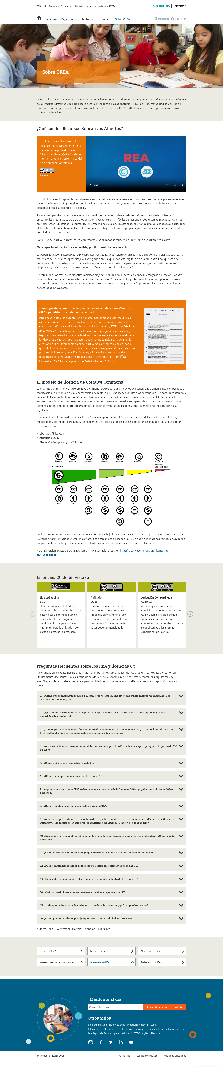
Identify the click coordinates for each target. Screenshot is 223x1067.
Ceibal (88, 361)
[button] (190, 613)
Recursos (51, 19)
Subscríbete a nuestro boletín (164, 1007)
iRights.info (103, 928)
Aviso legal (125, 1055)
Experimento (69, 19)
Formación (104, 19)
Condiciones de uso (147, 1055)
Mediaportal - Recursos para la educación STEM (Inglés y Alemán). (124, 1033)
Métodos (87, 19)
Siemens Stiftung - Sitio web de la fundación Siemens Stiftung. (122, 1024)
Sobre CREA (122, 19)
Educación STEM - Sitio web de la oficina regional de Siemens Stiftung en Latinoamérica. (136, 1028)
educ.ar (45, 175)
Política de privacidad (174, 1055)
